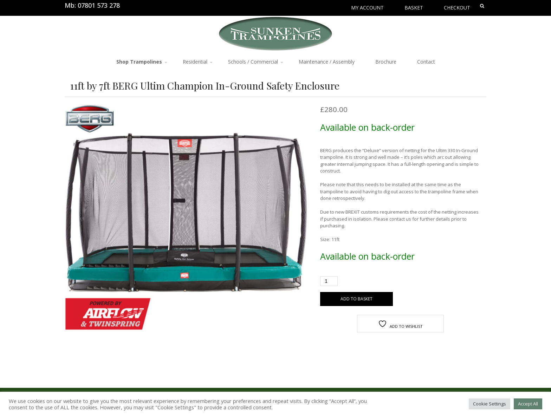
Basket (413, 7)
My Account (367, 7)
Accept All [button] (528, 404)
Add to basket (356, 299)
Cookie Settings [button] (489, 404)
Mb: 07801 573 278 (92, 5)
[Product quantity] (329, 281)
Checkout (457, 7)
